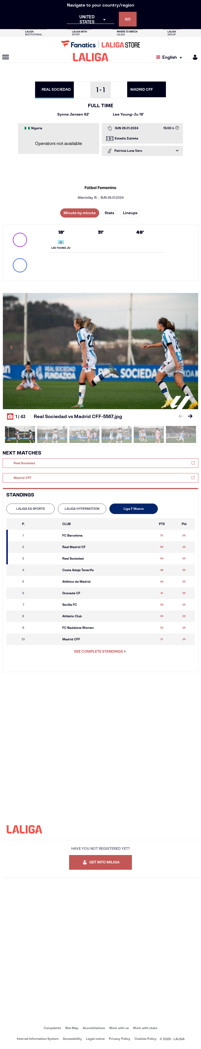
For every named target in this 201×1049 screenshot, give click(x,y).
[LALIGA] (90, 57)
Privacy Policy (119, 1038)
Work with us (119, 1028)
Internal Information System (38, 1038)
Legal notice (95, 1038)
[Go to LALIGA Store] (100, 44)
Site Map (72, 1028)
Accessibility (72, 1038)
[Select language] (170, 57)
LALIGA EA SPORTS (30, 508)
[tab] (30, 509)
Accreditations (94, 1028)
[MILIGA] (193, 57)
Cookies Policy (146, 1038)
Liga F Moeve (134, 508)
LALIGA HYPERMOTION (82, 508)
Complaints (52, 1028)
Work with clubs (145, 1028)
